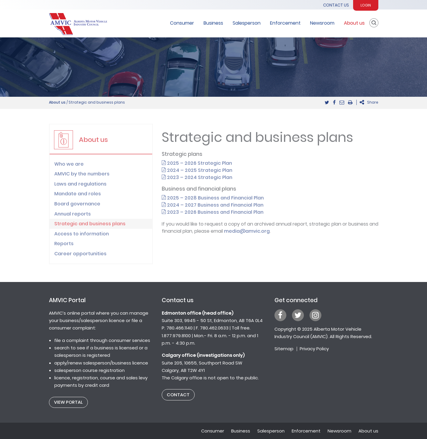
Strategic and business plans (90, 223)
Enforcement (285, 23)
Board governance (77, 203)
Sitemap (283, 349)
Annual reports (72, 213)
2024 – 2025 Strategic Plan (197, 170)
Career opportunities (80, 253)
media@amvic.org (247, 231)
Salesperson (247, 23)
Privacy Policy (314, 349)
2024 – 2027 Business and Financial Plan (212, 205)
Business (213, 23)
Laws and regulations (80, 183)
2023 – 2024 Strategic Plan (197, 177)
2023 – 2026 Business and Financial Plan (212, 212)
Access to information (81, 233)
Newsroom (322, 23)
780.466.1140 (179, 328)
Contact (178, 395)
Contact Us (336, 5)
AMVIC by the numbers (81, 173)
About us (354, 23)
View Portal (68, 402)
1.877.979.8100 (176, 335)
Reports (64, 243)
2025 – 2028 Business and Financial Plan (213, 197)
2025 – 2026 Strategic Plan (197, 163)
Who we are (69, 164)
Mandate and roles (77, 193)
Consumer (182, 23)
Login (366, 5)
